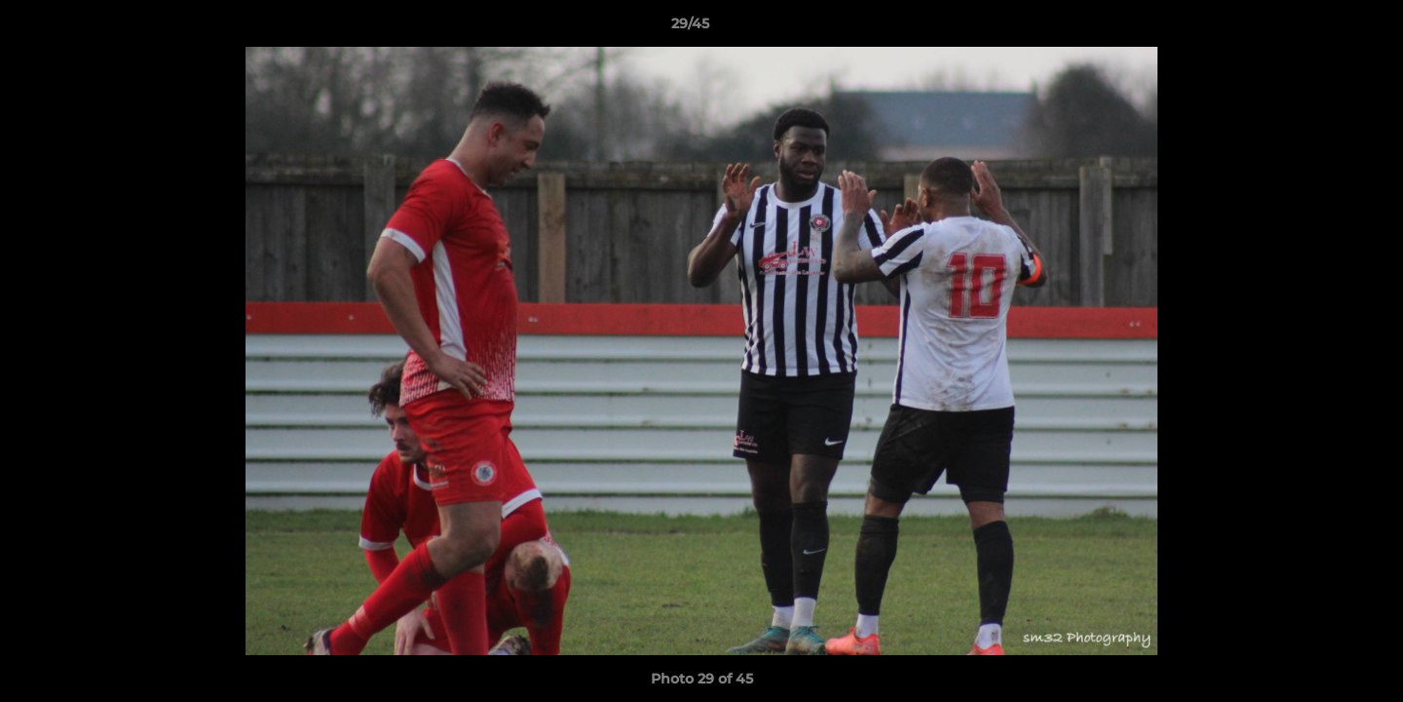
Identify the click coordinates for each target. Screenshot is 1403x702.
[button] (1321, 28)
